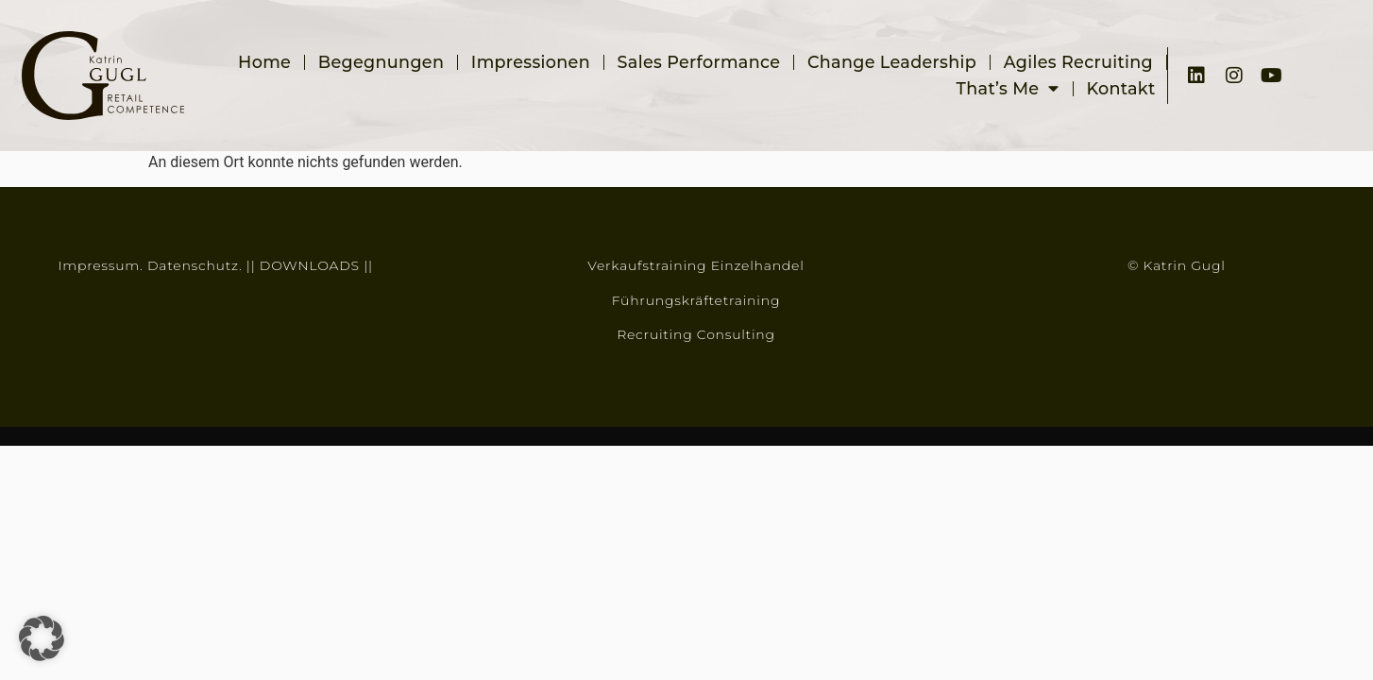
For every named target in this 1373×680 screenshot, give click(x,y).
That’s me (1008, 89)
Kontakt (1120, 88)
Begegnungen (381, 62)
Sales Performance (699, 62)
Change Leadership (891, 62)
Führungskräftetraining (696, 300)
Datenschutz (193, 265)
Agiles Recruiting (1078, 62)
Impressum (99, 265)
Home (264, 62)
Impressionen (530, 62)
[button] (41, 638)
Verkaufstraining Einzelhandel (695, 265)
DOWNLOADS (310, 265)
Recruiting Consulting (696, 334)
